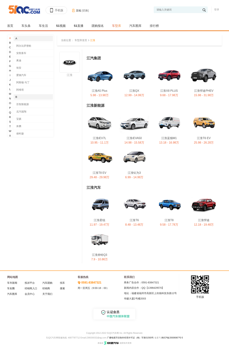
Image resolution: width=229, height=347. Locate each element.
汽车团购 (47, 282)
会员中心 (30, 293)
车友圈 (11, 288)
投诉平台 (30, 282)
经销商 (46, 288)
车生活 (43, 26)
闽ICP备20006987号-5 (172, 337)
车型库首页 (81, 40)
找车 (62, 282)
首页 (10, 26)
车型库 (116, 26)
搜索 (62, 288)
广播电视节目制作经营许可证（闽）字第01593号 (130, 337)
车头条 (26, 26)
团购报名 (98, 26)
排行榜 (154, 26)
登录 (216, 9)
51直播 (78, 26)
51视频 (61, 26)
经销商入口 (31, 288)
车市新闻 (12, 282)
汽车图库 (135, 26)
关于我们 (47, 293)
